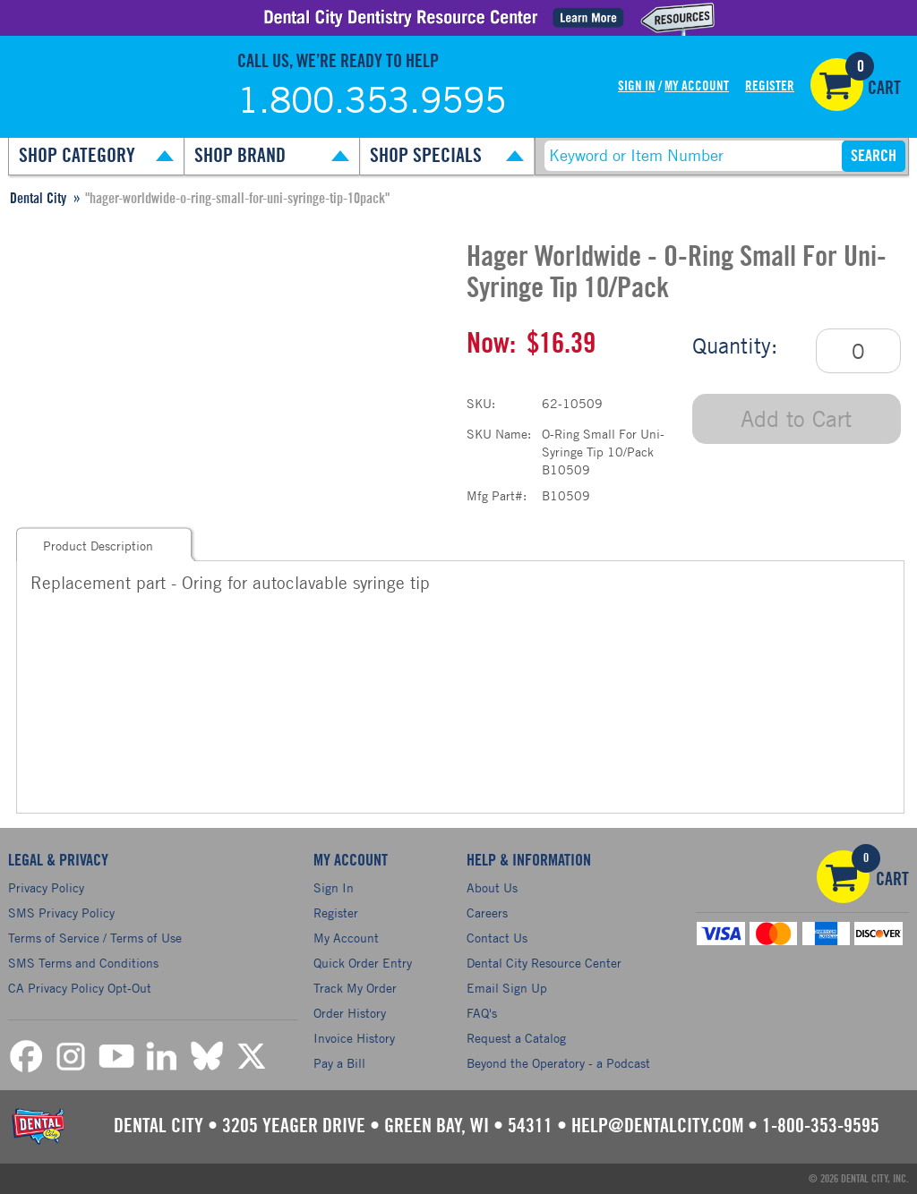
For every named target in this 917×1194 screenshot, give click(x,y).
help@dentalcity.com (657, 1126)
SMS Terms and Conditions (83, 962)
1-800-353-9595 (820, 1126)
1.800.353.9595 (371, 99)
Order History (349, 1012)
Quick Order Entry (362, 962)
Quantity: (734, 345)
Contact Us (497, 937)
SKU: (481, 403)
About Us (492, 887)
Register (769, 86)
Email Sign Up (507, 987)
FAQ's (482, 1012)
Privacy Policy (46, 887)
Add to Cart (796, 418)
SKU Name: (499, 433)
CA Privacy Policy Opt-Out (79, 987)
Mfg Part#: (497, 495)
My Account (696, 86)
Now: (491, 343)
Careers (487, 912)
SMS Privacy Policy (61, 912)
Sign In (637, 86)
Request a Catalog (516, 1037)
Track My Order (355, 987)
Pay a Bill (339, 1062)
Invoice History (354, 1037)
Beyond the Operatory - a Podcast (558, 1062)
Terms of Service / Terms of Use (95, 937)
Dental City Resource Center (544, 962)
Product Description (98, 545)
